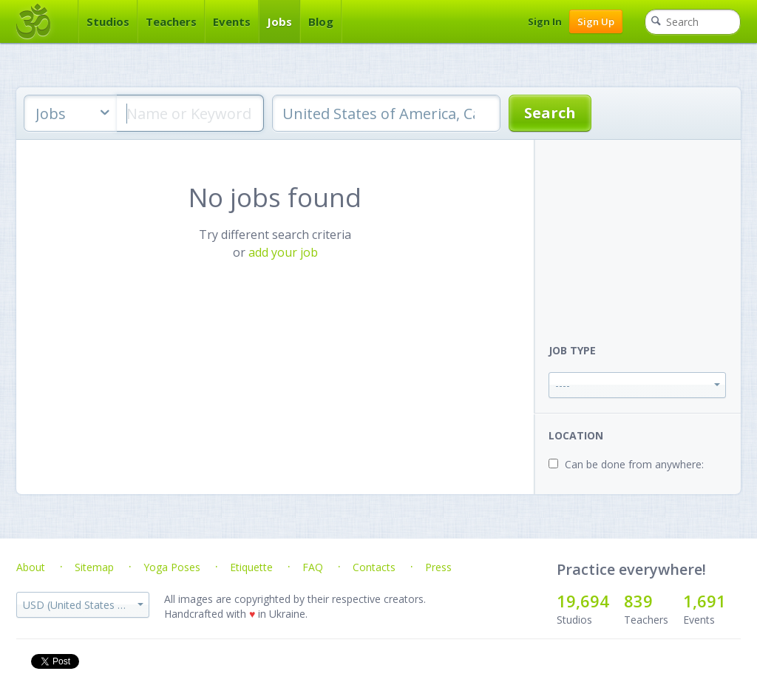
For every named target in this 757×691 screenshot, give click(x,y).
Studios (107, 21)
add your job (283, 252)
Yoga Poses (171, 567)
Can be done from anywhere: (634, 464)
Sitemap (94, 567)
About (30, 567)
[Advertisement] (645, 232)
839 (638, 601)
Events (232, 21)
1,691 (704, 601)
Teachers (171, 21)
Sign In (545, 21)
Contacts (374, 567)
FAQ (312, 567)
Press (438, 567)
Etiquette (251, 567)
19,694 (583, 601)
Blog (320, 21)
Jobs (279, 21)
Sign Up (595, 21)
